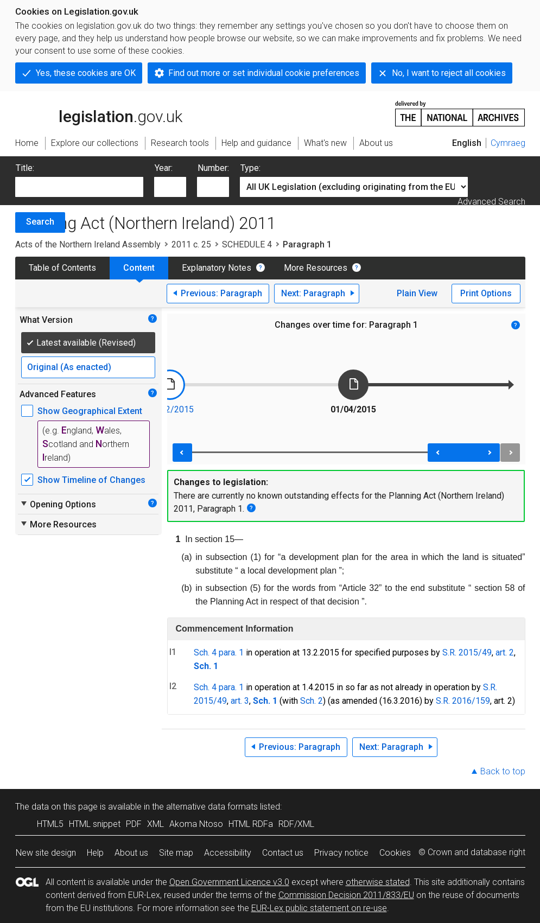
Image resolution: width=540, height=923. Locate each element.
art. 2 (504, 652)
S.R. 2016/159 (463, 701)
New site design (46, 853)
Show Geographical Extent (89, 411)
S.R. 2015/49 (467, 652)
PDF (134, 824)
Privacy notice (341, 853)
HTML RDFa (250, 824)
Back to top (502, 771)
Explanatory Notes (216, 268)
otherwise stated (378, 882)
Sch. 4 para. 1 (219, 652)
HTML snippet (94, 824)
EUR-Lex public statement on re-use (319, 908)
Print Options (486, 293)
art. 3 (240, 701)
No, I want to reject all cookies (449, 73)
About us (131, 853)
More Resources (315, 268)
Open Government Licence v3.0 (229, 882)
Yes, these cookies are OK (86, 73)
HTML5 (50, 824)
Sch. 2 (311, 701)
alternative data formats (212, 806)
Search (40, 222)
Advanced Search (491, 201)
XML (155, 824)
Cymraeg (508, 143)
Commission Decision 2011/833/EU (346, 895)
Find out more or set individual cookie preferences (263, 73)
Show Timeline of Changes (91, 480)
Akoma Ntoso (196, 824)
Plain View (417, 293)
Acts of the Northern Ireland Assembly (88, 244)
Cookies (395, 853)
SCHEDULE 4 (247, 244)
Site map (176, 853)
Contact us (282, 853)
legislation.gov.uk (98, 113)
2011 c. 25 (191, 244)
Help (95, 853)
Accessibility (227, 853)
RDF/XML (296, 824)
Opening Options (58, 504)
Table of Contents (62, 268)
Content (139, 268)
